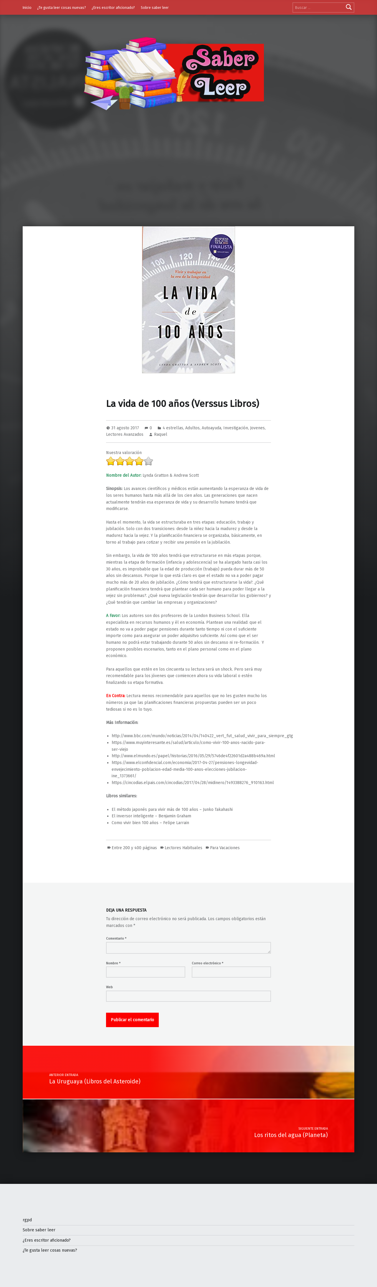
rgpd (27, 1219)
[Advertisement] (188, 182)
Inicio (27, 7)
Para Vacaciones (225, 847)
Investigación (235, 427)
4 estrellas (173, 427)
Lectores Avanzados (124, 434)
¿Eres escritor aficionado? (113, 7)
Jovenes (257, 427)
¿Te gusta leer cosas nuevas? (61, 7)
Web (109, 987)
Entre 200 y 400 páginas (134, 847)
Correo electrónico (207, 963)
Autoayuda (211, 427)
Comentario (116, 938)
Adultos (192, 427)
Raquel (160, 434)
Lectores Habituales (183, 847)
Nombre (113, 963)
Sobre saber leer (155, 7)
